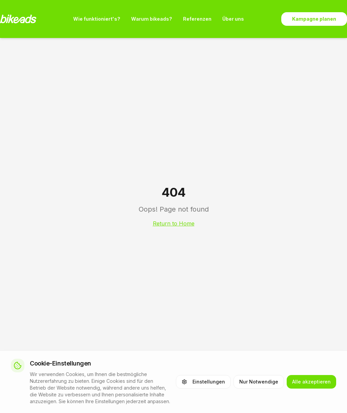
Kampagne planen (314, 19)
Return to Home (174, 223)
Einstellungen (203, 382)
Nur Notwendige (258, 382)
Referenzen (197, 19)
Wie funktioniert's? (96, 19)
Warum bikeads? (151, 19)
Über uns (233, 19)
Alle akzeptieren (311, 382)
